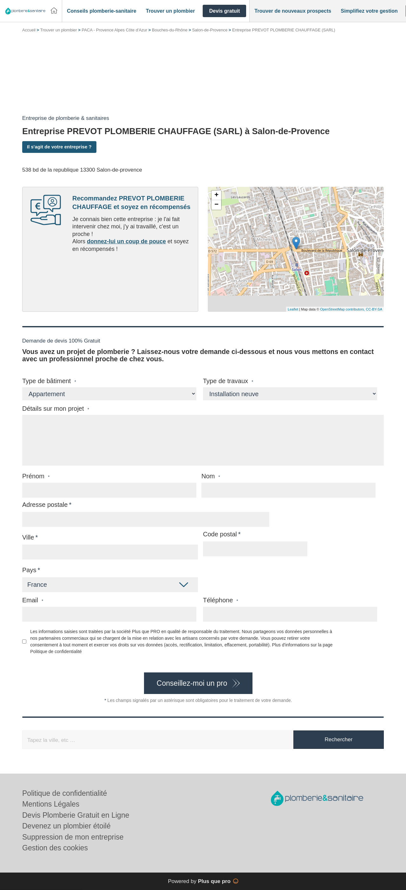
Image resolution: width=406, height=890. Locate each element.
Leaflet (293, 309)
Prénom (35, 476)
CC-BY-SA (374, 309)
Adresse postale (45, 504)
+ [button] (216, 195)
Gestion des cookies (55, 848)
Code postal (220, 534)
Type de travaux (228, 381)
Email (32, 600)
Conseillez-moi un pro (192, 683)
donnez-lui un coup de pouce (126, 241)
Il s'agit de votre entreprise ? (59, 146)
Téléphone (220, 600)
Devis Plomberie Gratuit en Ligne (75, 815)
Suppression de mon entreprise (73, 837)
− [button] (216, 205)
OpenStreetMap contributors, (343, 309)
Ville (28, 537)
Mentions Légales (50, 804)
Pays (29, 569)
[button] (101, 11)
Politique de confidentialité (56, 651)
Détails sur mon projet (55, 408)
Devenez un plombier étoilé (66, 826)
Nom (210, 476)
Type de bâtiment (49, 381)
